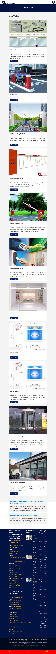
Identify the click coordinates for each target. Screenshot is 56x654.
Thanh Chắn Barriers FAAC (17, 178)
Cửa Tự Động (45, 617)
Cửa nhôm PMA (41, 607)
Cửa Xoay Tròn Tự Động (16, 436)
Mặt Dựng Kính (45, 607)
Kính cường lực (41, 613)
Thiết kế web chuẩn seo (40, 645)
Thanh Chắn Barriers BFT (17, 223)
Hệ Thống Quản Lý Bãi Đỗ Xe (17, 134)
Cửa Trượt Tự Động (15, 313)
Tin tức (41, 626)
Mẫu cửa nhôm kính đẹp (45, 563)
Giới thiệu (45, 626)
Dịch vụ (45, 622)
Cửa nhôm (45, 550)
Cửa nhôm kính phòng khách (45, 583)
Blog (41, 537)
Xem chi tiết (14, 60)
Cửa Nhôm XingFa (45, 555)
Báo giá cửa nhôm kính (45, 593)
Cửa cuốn (45, 612)
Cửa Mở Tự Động (14, 352)
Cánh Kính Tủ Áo (41, 544)
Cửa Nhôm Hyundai (42, 601)
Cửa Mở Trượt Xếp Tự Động (17, 482)
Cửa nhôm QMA (45, 601)
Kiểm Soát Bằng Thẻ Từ (16, 268)
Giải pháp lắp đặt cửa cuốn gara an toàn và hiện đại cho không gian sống (35, 567)
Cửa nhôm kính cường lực (41, 593)
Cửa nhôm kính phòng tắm (45, 573)
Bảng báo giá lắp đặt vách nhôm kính (41, 566)
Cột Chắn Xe (13, 94)
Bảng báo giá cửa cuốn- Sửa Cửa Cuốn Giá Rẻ (24, 515)
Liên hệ (41, 631)
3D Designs (42, 622)
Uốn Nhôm (45, 538)
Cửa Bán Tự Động (14, 50)
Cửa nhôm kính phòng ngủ (41, 583)
